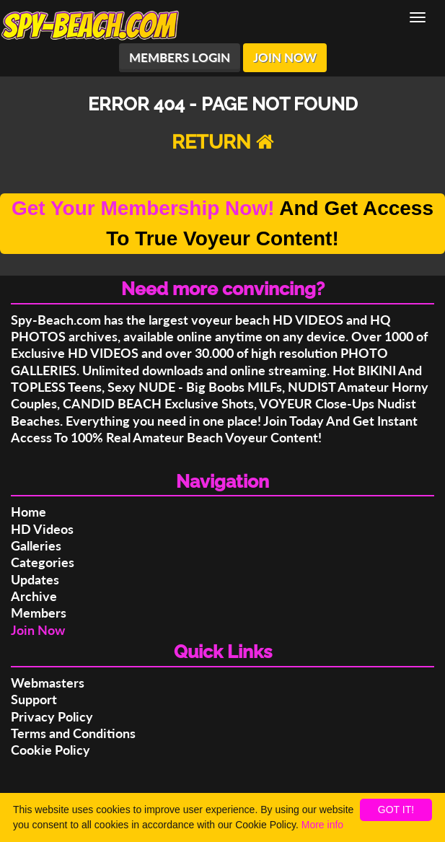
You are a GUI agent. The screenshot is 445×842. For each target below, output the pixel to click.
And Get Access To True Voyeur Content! (222, 223)
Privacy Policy (52, 716)
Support (34, 699)
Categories (42, 562)
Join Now (38, 630)
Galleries (36, 545)
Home (28, 511)
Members (38, 612)
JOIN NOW (285, 57)
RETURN (223, 142)
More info (322, 824)
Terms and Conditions (73, 733)
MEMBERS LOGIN (179, 57)
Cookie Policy (50, 750)
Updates (35, 579)
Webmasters (47, 682)
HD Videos (42, 529)
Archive (34, 596)
